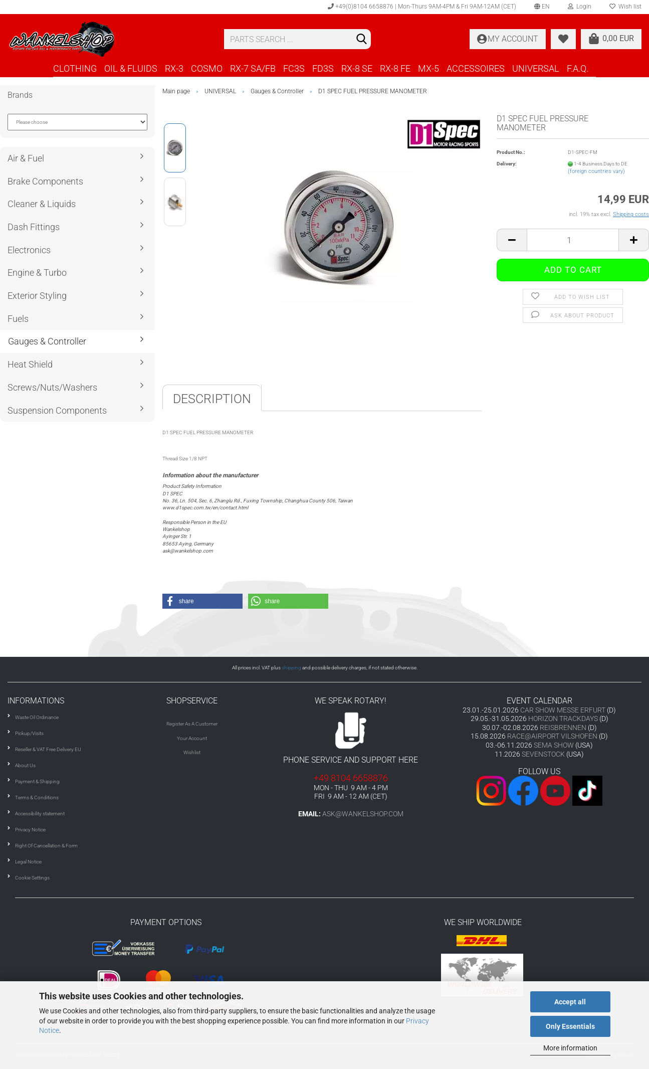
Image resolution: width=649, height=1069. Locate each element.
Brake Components (45, 181)
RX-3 (174, 68)
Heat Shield (30, 364)
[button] (202, 601)
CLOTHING (75, 68)
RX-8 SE (356, 68)
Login (579, 6)
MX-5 (428, 68)
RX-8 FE (395, 68)
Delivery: (507, 163)
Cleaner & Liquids (42, 204)
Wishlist (191, 752)
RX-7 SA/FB (253, 68)
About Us (25, 765)
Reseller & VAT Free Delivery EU (48, 749)
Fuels (18, 318)
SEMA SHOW (554, 745)
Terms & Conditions (37, 797)
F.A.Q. (577, 68)
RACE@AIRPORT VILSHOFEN (553, 736)
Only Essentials (570, 1026)
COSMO (207, 68)
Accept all (570, 1002)
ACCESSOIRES (476, 68)
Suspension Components (57, 410)
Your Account (192, 738)
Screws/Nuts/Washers (52, 387)
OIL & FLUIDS (130, 68)
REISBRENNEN (563, 728)
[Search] (361, 40)
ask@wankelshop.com (362, 814)
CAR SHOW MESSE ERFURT (562, 710)
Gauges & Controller (47, 341)
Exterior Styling (37, 295)
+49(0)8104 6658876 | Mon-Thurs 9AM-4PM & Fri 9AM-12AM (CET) (422, 6)
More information (570, 1048)
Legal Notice (28, 861)
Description (212, 399)
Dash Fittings (34, 227)
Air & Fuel (26, 158)
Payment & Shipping (37, 781)
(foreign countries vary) (596, 171)
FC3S (294, 68)
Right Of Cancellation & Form (46, 845)
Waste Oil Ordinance (37, 717)
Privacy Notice (30, 829)
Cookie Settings (32, 877)
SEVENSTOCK (543, 754)
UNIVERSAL (535, 68)
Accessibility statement (40, 813)
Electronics (29, 250)
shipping (291, 667)
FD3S (323, 68)
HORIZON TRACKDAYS (563, 719)
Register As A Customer (192, 724)
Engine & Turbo (37, 272)
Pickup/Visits (29, 733)
